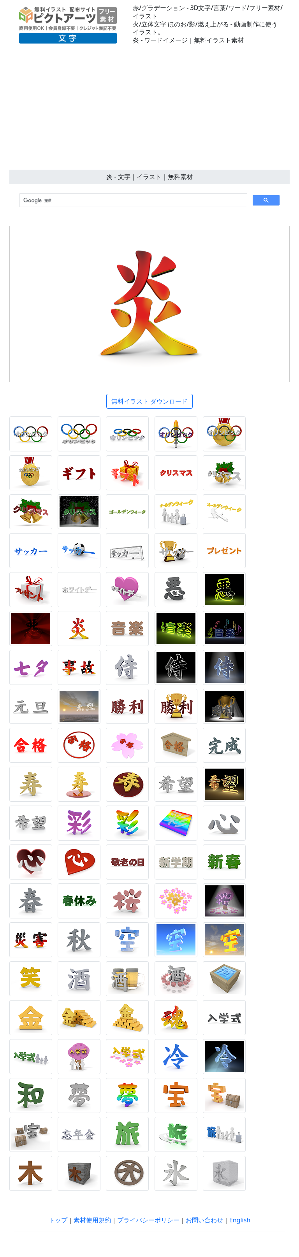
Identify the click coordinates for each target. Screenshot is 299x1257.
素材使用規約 (92, 1220)
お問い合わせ (204, 1220)
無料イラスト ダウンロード (149, 401)
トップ (58, 1220)
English (239, 1220)
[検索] (132, 200)
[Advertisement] (149, 111)
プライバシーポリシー (148, 1220)
